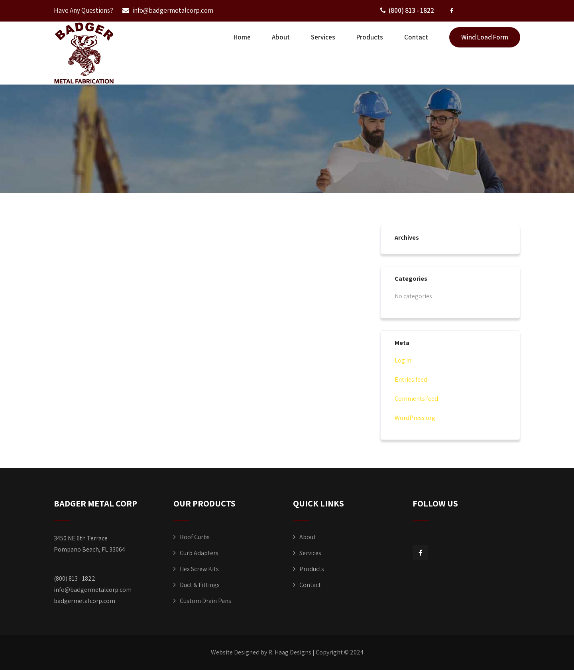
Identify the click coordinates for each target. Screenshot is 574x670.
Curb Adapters (199, 553)
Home (242, 37)
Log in (403, 360)
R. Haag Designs (289, 652)
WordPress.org (415, 418)
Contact (416, 37)
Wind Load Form (484, 37)
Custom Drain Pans (205, 601)
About (281, 37)
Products (369, 37)
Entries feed (411, 379)
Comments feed (416, 398)
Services (323, 37)
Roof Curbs (195, 537)
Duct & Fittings (200, 585)
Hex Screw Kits (199, 569)
